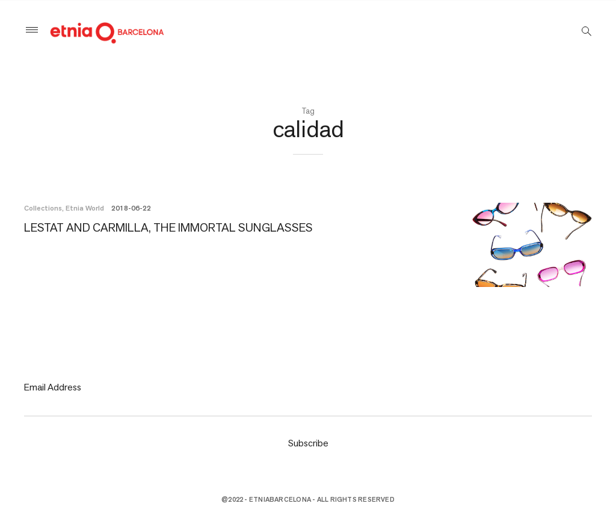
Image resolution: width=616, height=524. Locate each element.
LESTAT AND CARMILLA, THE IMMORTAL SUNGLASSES (168, 227)
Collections (43, 208)
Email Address (52, 387)
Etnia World (85, 208)
